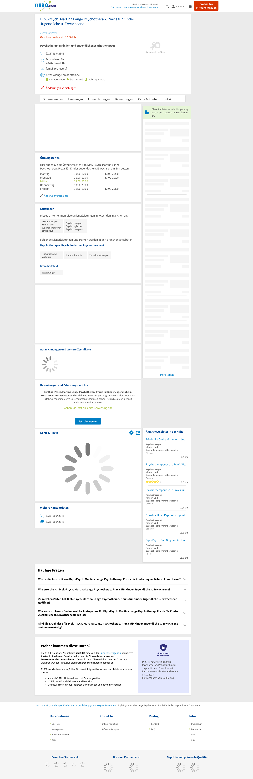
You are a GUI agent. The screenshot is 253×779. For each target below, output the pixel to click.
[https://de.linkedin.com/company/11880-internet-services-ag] (83, 765)
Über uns (56, 723)
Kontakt (167, 99)
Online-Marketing (109, 723)
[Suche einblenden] (169, 6)
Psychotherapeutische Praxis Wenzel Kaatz (167, 464)
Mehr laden (167, 374)
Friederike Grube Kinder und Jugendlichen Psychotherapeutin (167, 439)
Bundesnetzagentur (110, 652)
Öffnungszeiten (53, 99)
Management (58, 729)
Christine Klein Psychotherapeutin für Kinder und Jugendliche (167, 515)
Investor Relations (60, 734)
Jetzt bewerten (87, 421)
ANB (193, 739)
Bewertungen (124, 99)
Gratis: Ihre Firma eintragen (206, 6)
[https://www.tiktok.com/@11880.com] (56, 765)
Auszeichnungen (99, 99)
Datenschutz (197, 729)
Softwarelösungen (110, 729)
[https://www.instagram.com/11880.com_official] (65, 765)
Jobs (54, 739)
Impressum (196, 723)
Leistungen (75, 99)
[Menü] (191, 6)
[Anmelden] (180, 6)
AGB (193, 734)
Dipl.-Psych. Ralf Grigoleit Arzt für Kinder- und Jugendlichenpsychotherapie (167, 540)
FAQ (153, 729)
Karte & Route (147, 99)
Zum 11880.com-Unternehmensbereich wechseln (134, 7)
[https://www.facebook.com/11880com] (48, 765)
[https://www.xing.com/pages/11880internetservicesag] (74, 765)
